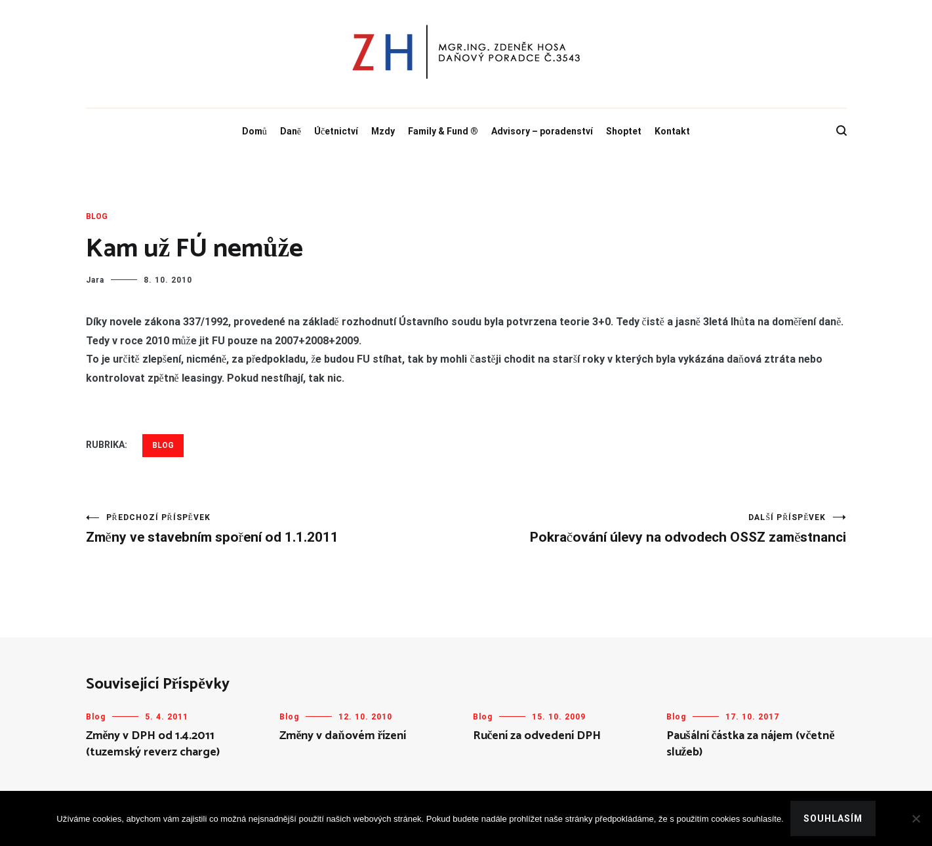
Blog (97, 216)
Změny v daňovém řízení (343, 736)
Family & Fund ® (443, 131)
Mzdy (383, 131)
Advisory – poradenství (542, 131)
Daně (290, 131)
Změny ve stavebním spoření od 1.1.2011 (276, 529)
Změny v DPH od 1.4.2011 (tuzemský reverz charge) (153, 744)
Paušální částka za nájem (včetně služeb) (750, 744)
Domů (254, 131)
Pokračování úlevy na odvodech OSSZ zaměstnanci (656, 529)
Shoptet (623, 131)
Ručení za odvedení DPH (537, 736)
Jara (95, 280)
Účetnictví (336, 131)
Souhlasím (832, 818)
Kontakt (672, 131)
